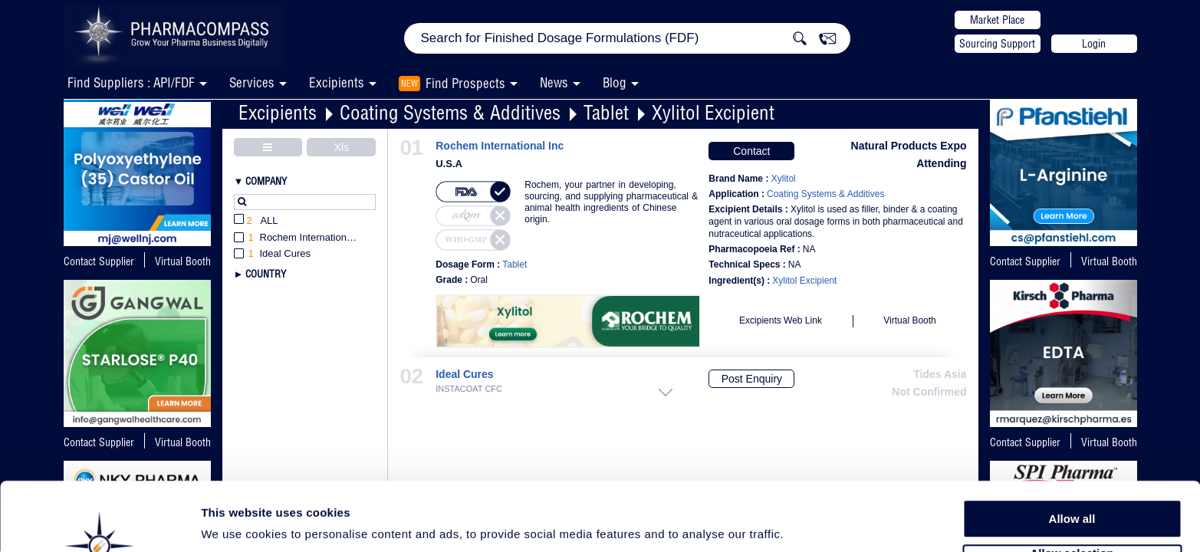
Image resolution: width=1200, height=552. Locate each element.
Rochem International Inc (500, 146)
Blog (614, 82)
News (554, 82)
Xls (341, 147)
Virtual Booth (1109, 261)
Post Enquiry (752, 379)
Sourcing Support (997, 44)
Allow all (1072, 459)
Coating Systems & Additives (450, 112)
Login (1094, 44)
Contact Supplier (99, 261)
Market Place (997, 20)
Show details (804, 522)
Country (265, 274)
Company (266, 181)
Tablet (606, 112)
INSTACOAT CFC (469, 389)
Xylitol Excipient (713, 112)
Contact (751, 151)
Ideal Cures (464, 374)
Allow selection (1071, 494)
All (256, 221)
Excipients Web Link (780, 320)
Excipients (277, 112)
